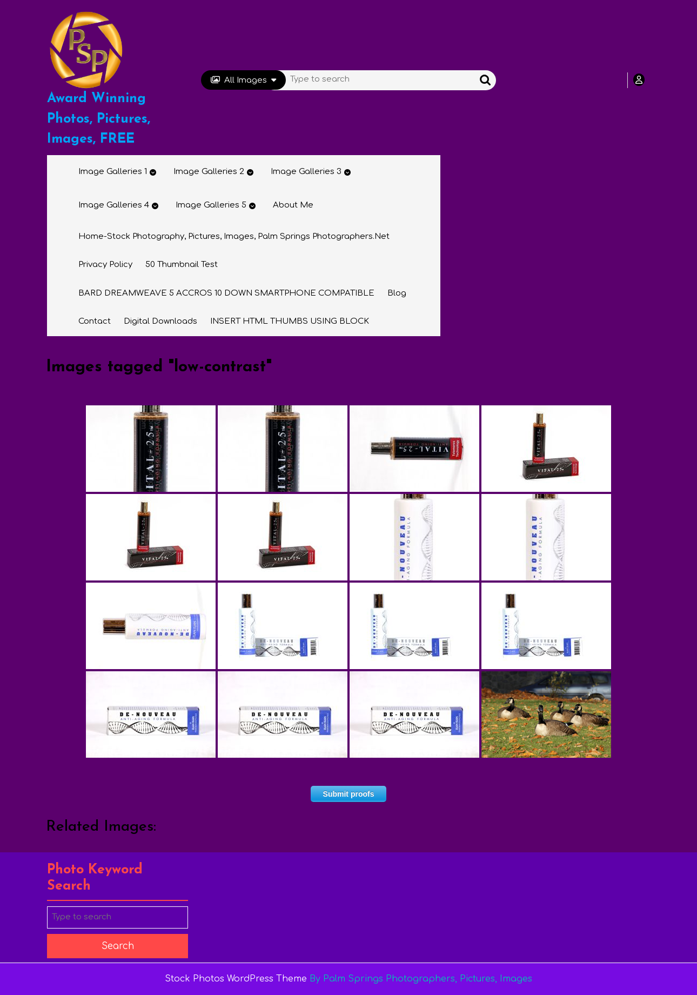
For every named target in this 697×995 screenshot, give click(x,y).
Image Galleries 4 (113, 205)
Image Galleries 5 (211, 205)
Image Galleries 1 (112, 171)
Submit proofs (348, 794)
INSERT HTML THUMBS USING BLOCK (289, 321)
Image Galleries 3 (306, 171)
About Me (293, 205)
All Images (243, 80)
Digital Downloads (160, 321)
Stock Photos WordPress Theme (236, 979)
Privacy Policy (105, 264)
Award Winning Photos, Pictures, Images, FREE (98, 119)
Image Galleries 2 (208, 171)
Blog (396, 293)
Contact (94, 321)
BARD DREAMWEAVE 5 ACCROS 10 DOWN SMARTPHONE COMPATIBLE (226, 293)
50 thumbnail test (181, 264)
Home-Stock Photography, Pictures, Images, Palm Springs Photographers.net (234, 236)
